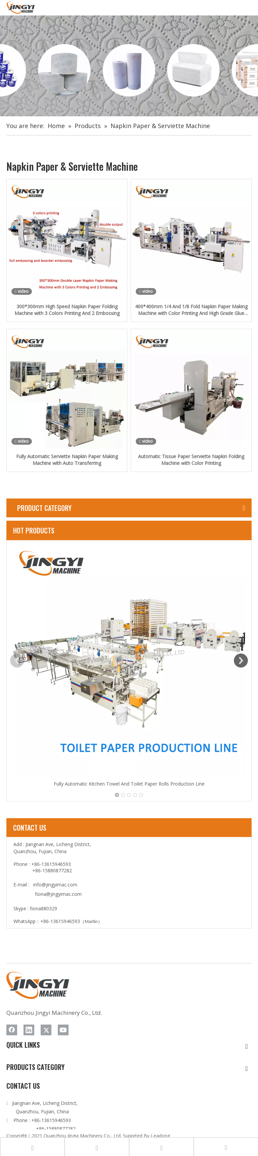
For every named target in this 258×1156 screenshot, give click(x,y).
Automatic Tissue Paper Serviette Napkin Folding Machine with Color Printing (191, 459)
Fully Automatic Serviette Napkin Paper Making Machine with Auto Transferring (67, 459)
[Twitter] (46, 1030)
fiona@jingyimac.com (58, 894)
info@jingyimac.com (55, 884)
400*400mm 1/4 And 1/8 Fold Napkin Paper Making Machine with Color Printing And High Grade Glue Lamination (191, 310)
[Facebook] (11, 1030)
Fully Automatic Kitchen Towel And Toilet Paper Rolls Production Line (129, 784)
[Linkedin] (29, 1030)
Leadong (160, 1135)
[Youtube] (63, 1030)
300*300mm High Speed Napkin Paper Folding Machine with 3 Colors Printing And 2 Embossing (67, 309)
